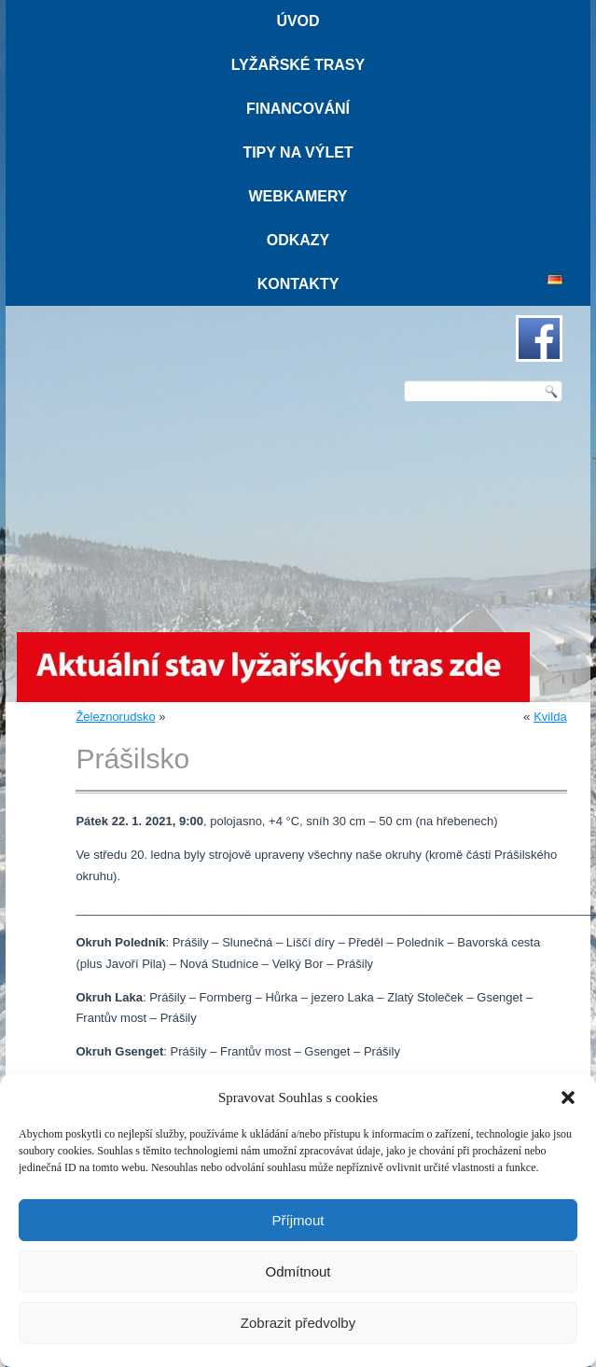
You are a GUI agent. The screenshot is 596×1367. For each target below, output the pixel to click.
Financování (298, 109)
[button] (568, 1097)
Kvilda (550, 717)
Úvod (297, 21)
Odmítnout (297, 1271)
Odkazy (298, 240)
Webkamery (297, 196)
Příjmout (298, 1220)
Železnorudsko (115, 717)
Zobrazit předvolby (298, 1323)
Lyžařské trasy (298, 65)
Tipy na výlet (298, 152)
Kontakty (298, 284)
